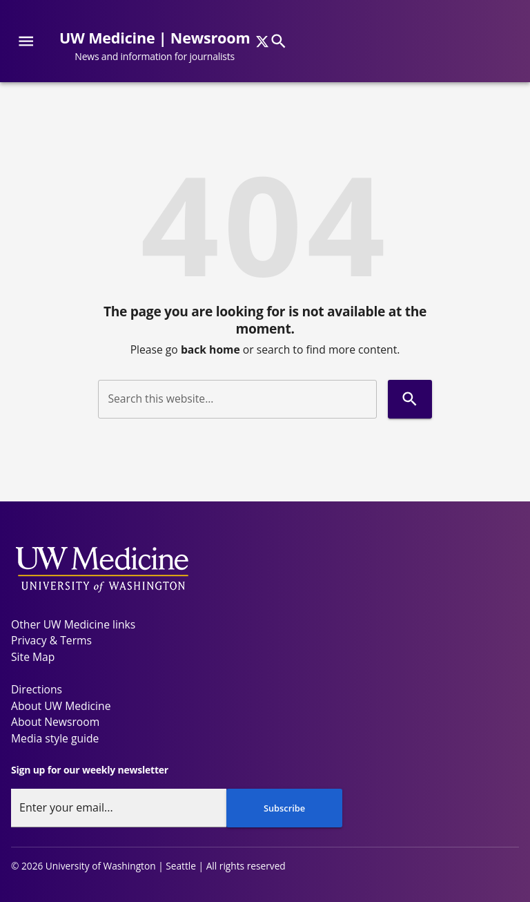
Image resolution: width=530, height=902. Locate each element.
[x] (262, 41)
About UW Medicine (60, 705)
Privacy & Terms (51, 640)
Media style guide (55, 738)
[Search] (278, 41)
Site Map (33, 656)
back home (210, 349)
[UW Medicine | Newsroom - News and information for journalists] (160, 46)
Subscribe (284, 808)
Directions (36, 689)
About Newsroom (55, 721)
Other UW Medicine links (73, 624)
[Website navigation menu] (26, 41)
